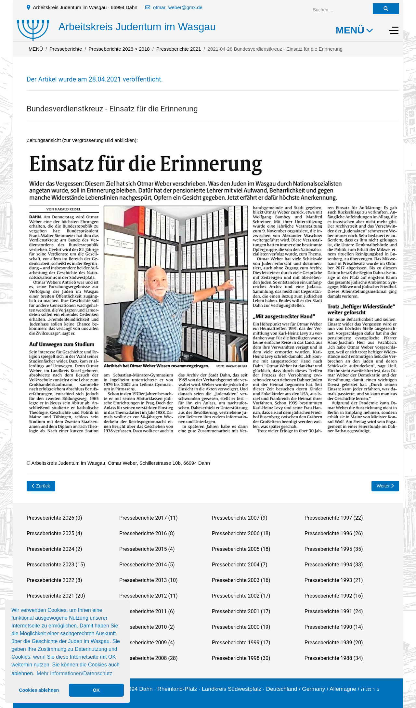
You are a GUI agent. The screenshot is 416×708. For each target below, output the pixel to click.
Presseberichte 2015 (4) (147, 549)
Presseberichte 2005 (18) (241, 549)
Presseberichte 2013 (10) (148, 580)
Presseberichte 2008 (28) (148, 658)
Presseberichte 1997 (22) (334, 518)
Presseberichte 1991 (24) (334, 611)
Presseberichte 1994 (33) (334, 565)
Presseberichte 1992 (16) (334, 596)
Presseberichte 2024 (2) (54, 549)
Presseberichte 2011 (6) (147, 611)
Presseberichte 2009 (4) (147, 642)
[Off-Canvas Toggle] (393, 30)
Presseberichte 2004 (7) (239, 565)
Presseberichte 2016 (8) (147, 533)
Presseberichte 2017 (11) (148, 518)
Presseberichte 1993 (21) (334, 580)
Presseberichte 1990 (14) (334, 627)
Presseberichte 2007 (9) (239, 518)
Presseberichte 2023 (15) (56, 565)
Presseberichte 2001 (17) (241, 611)
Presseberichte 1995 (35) (334, 549)
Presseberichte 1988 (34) (334, 658)
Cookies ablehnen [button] (39, 690)
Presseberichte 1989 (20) (334, 642)
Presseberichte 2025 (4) (54, 533)
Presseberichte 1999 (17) (241, 642)
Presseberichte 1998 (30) (241, 658)
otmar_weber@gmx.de (177, 7)
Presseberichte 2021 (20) (56, 596)
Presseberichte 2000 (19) (241, 627)
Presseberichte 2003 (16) (241, 580)
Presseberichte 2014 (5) (147, 565)
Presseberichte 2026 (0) (54, 518)
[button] (213, 294)
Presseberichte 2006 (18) (241, 533)
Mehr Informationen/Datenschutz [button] (74, 673)
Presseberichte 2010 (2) (147, 627)
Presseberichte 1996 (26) (334, 533)
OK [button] (96, 690)
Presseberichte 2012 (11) (148, 596)
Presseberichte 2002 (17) (241, 596)
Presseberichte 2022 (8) (54, 580)
